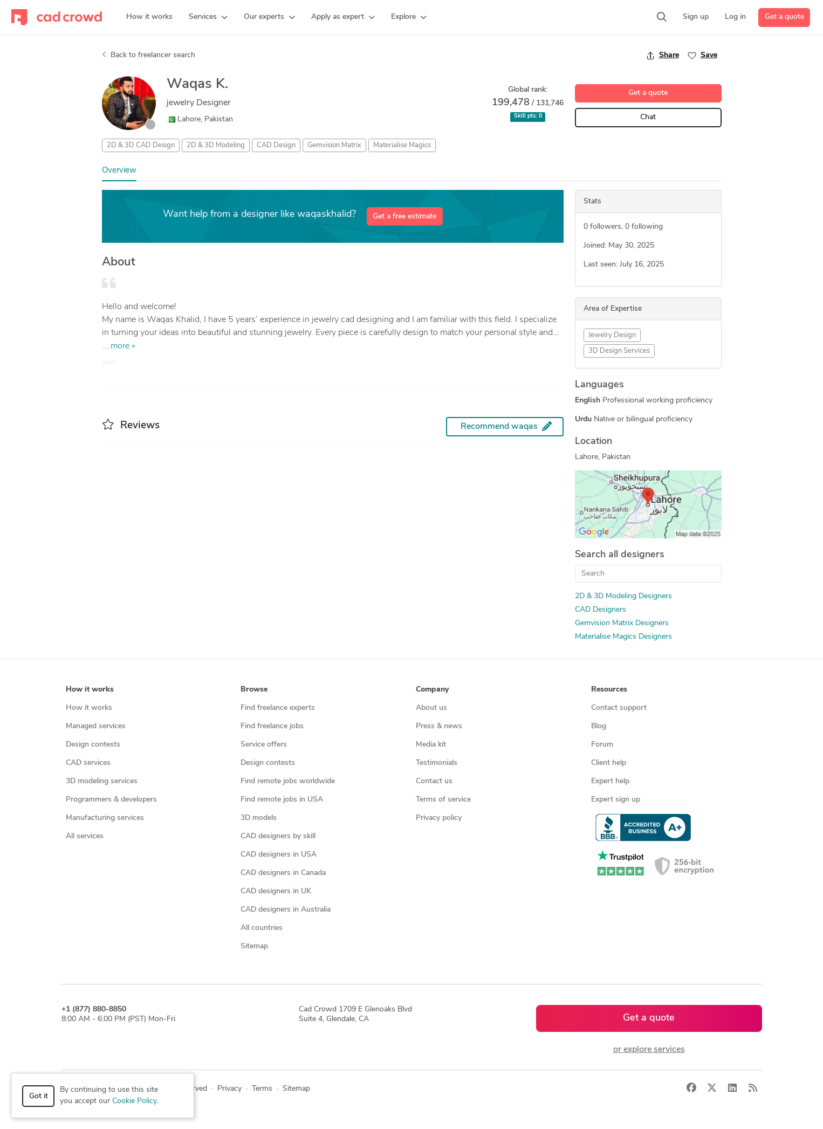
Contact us (434, 781)
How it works (89, 708)
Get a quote (784, 17)
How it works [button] (90, 690)
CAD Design (276, 145)
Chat (648, 117)
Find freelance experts (278, 708)
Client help (608, 763)
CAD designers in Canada (283, 873)
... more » (118, 346)
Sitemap (254, 946)
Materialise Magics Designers (623, 637)
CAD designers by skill (278, 836)
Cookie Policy (134, 1101)
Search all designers (619, 555)
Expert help (610, 781)
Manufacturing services (105, 818)
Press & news (439, 726)
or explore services (649, 1049)
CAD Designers (600, 610)
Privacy (229, 1089)
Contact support (619, 708)
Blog (598, 726)
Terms (262, 1089)
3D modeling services (102, 781)
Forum (602, 745)
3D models (259, 818)
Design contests (93, 745)
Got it (38, 1096)
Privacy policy (439, 818)
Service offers (264, 745)
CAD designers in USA (279, 855)
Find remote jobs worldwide (288, 781)
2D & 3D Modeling (216, 145)
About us (431, 708)
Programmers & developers (111, 800)
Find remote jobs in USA (282, 800)
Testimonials (436, 763)
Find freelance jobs (272, 726)
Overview (119, 171)
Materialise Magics (402, 145)
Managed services (96, 726)
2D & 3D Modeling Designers (623, 596)
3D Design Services (619, 350)
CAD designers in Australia (286, 910)
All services (85, 836)
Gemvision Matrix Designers (622, 623)
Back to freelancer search (148, 55)
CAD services (88, 763)
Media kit (431, 745)
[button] (208, 17)
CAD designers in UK (276, 891)
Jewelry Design (612, 335)
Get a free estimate (404, 217)
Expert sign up (615, 800)
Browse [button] (254, 690)
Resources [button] (609, 690)
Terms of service (443, 800)
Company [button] (432, 690)
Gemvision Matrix (334, 145)
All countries (262, 928)
